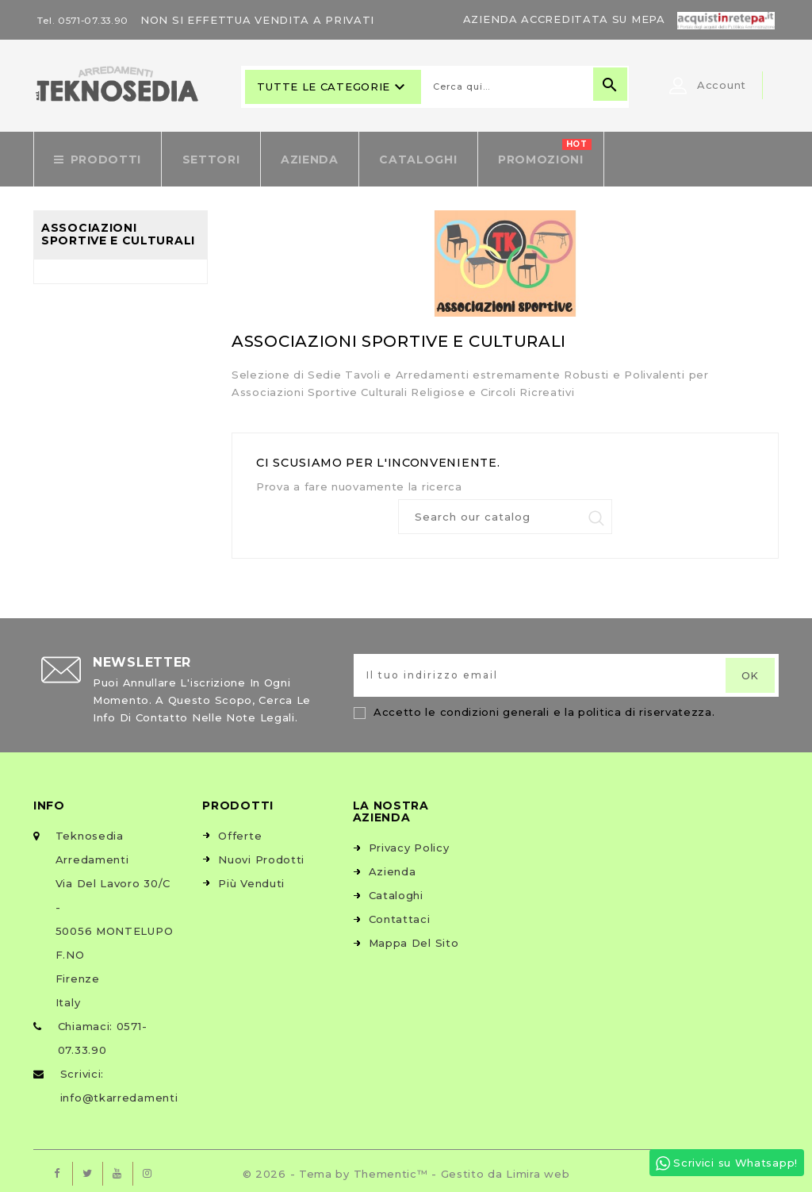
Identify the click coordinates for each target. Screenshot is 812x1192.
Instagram (147, 1168)
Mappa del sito (414, 937)
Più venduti (251, 877)
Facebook (57, 1168)
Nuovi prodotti (261, 854)
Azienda (392, 865)
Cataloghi (396, 889)
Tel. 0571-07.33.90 (86, 19)
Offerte (240, 830)
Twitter (87, 1168)
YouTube (117, 1168)
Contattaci (400, 913)
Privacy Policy (409, 842)
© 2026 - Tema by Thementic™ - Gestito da (375, 1168)
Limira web (537, 1168)
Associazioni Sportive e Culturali (118, 228)
